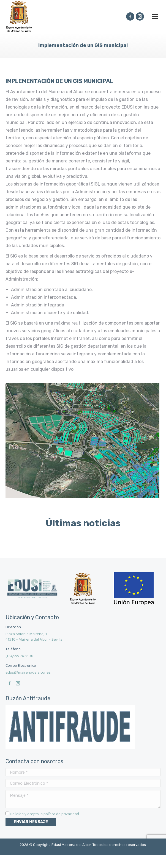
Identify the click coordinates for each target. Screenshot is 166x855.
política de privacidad (61, 813)
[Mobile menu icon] (154, 16)
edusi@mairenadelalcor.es (28, 672)
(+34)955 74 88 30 (19, 655)
